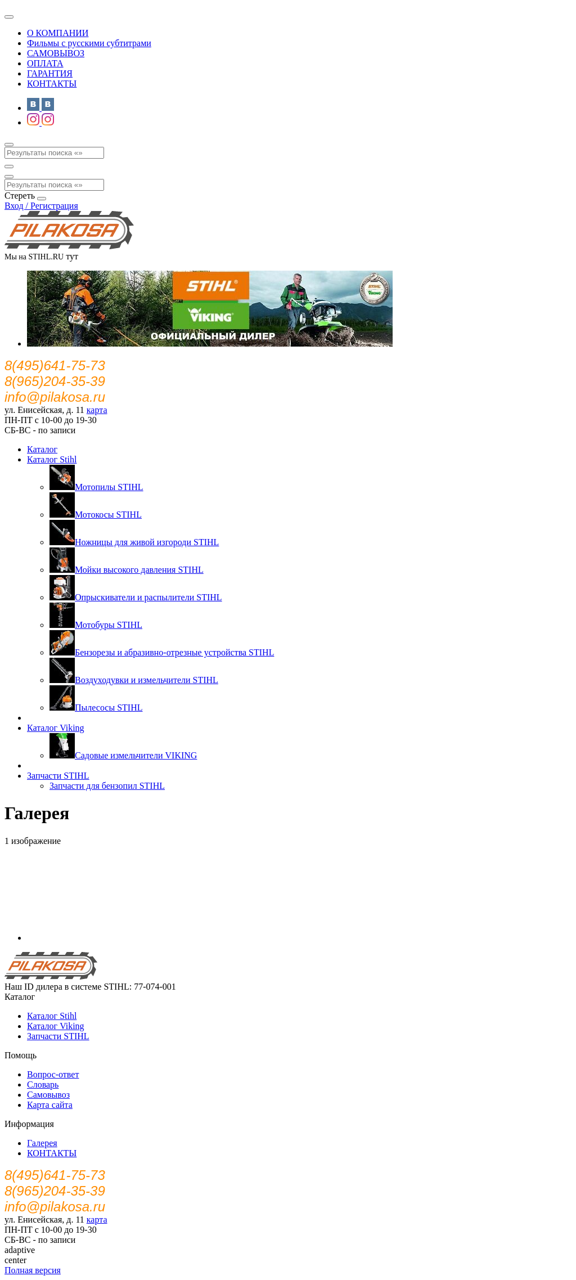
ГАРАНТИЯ (50, 73)
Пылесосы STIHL (96, 707)
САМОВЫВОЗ (55, 53)
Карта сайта (50, 1105)
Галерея (42, 1143)
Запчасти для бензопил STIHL (107, 786)
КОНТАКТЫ (51, 83)
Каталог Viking (55, 728)
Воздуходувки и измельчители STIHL (134, 680)
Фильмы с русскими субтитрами (89, 43)
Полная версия (32, 1270)
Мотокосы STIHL (96, 514)
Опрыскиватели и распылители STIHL (136, 597)
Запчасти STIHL (58, 775)
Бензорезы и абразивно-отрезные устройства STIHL (162, 652)
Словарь (42, 1084)
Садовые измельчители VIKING (123, 755)
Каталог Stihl (51, 459)
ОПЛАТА (45, 63)
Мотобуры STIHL (96, 625)
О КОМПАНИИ (57, 33)
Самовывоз (48, 1094)
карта (97, 410)
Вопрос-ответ (53, 1074)
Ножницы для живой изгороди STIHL (134, 542)
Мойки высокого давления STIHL (127, 569)
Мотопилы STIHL (96, 487)
